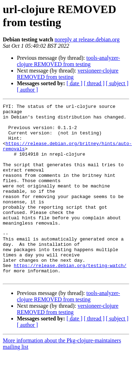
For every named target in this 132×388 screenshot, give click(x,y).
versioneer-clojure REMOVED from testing (67, 74)
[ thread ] (94, 83)
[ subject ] (117, 83)
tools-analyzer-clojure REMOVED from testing (68, 61)
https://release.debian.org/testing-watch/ (70, 298)
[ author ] (27, 90)
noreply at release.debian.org (87, 39)
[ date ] (74, 83)
